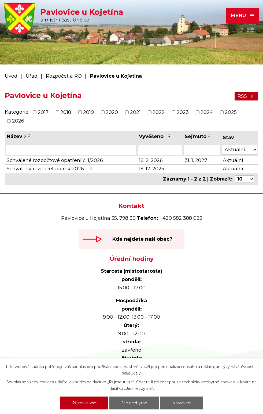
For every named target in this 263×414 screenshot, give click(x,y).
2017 (43, 112)
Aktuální (233, 160)
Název (17, 136)
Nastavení (181, 403)
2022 (159, 112)
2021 (135, 112)
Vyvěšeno (153, 136)
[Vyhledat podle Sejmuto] (202, 150)
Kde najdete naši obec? (142, 239)
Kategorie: (17, 112)
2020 (112, 112)
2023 (183, 112)
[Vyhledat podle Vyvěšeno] (160, 150)
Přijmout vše (84, 403)
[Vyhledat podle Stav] (239, 149)
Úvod (11, 76)
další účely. (132, 373)
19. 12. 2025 (151, 169)
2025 (231, 112)
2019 (88, 112)
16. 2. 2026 (151, 160)
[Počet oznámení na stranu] (244, 178)
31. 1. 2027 (196, 160)
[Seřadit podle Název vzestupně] (29, 135)
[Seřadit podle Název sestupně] (29, 137)
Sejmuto (195, 136)
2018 (65, 112)
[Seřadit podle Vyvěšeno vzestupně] (170, 135)
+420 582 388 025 (181, 218)
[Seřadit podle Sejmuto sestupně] (209, 137)
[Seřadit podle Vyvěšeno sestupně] (170, 137)
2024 (207, 112)
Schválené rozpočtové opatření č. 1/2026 (60, 160)
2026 (18, 121)
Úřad (32, 76)
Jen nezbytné (134, 403)
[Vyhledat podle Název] (71, 150)
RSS (246, 96)
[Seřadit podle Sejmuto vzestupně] (209, 135)
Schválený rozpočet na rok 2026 (50, 169)
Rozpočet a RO (64, 76)
